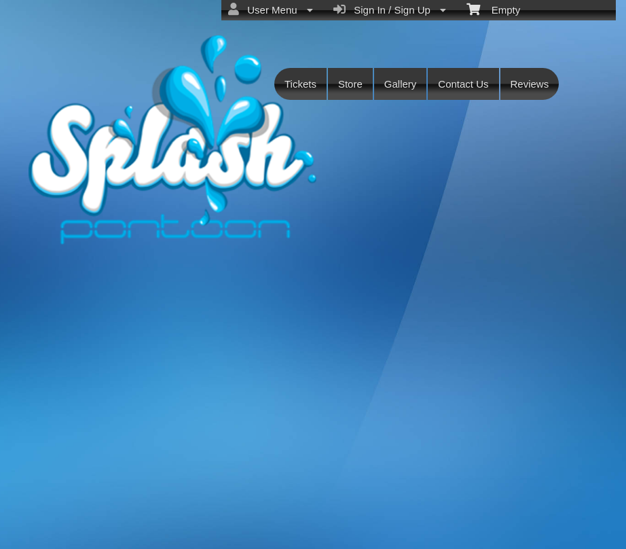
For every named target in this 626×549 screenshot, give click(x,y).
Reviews (530, 84)
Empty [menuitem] (493, 9)
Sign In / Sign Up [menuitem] (389, 9)
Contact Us (463, 84)
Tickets (300, 84)
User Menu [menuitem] (270, 9)
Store (350, 84)
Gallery (400, 84)
